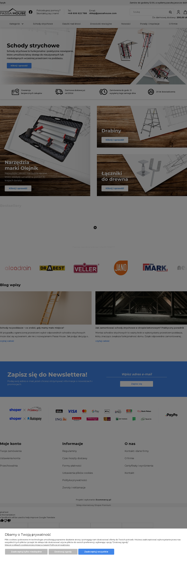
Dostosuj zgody (63, 551)
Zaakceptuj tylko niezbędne (26, 551)
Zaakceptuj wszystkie (96, 551)
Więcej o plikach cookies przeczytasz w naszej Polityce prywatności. (37, 545)
